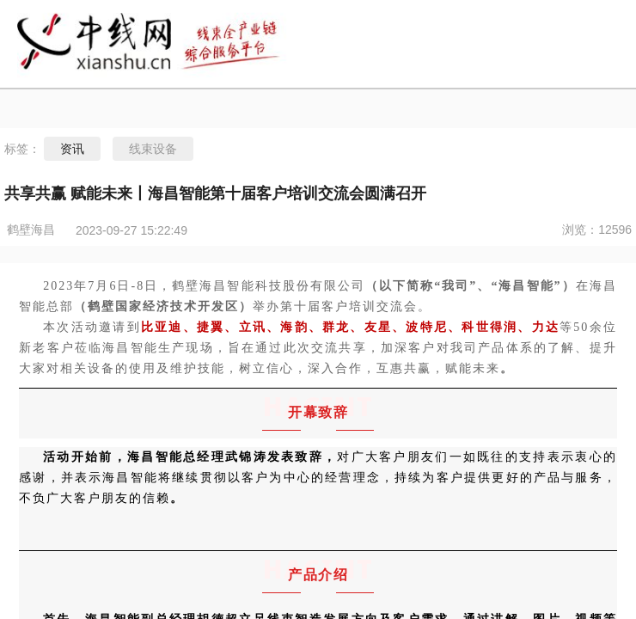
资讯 (72, 149)
